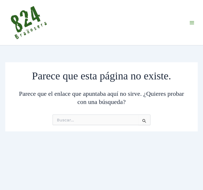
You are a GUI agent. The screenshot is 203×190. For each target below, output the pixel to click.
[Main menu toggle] (192, 22)
